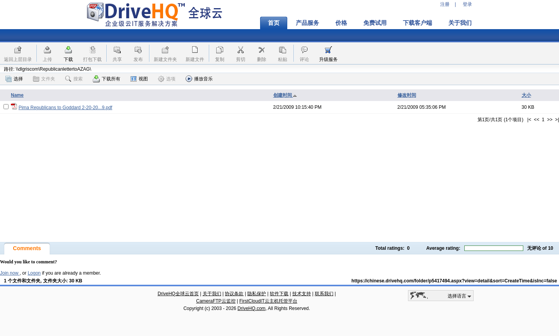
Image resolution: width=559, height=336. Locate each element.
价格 (341, 23)
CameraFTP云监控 (215, 301)
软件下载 (279, 293)
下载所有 (106, 78)
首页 (274, 23)
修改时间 (407, 95)
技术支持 (301, 293)
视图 (139, 79)
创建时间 (285, 95)
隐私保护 (256, 293)
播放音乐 (199, 78)
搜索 (74, 79)
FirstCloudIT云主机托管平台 (268, 301)
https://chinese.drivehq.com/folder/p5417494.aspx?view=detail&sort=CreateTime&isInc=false (454, 281)
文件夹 (44, 79)
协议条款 (234, 293)
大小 (526, 95)
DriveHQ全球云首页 (178, 293)
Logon (34, 273)
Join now (10, 273)
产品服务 (307, 23)
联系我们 (324, 293)
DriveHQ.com (252, 308)
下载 (68, 59)
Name (17, 95)
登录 (467, 4)
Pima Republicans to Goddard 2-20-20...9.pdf (65, 107)
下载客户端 (417, 23)
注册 (445, 4)
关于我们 (460, 23)
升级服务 (328, 59)
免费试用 (375, 23)
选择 (14, 79)
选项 (166, 79)
